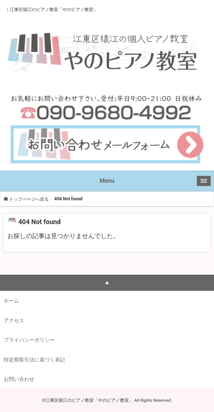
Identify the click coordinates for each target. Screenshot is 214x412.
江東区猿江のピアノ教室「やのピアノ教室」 (54, 9)
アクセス (14, 320)
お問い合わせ (19, 379)
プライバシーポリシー (29, 340)
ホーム (11, 301)
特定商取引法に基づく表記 (34, 360)
